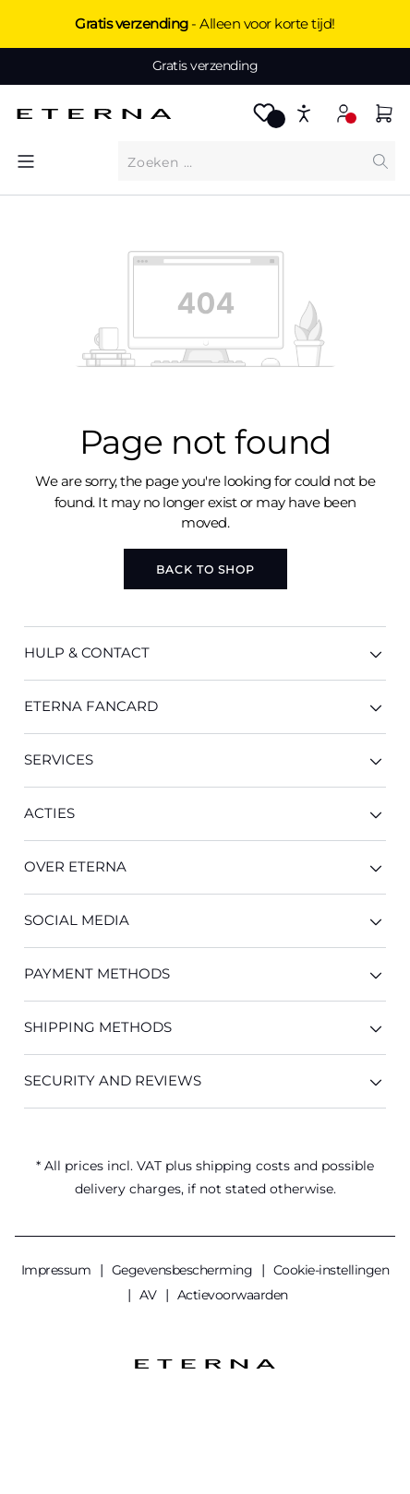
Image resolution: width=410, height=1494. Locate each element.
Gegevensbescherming (184, 1270)
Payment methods (205, 974)
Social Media (205, 920)
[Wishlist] (264, 118)
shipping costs (243, 1165)
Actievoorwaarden (232, 1294)
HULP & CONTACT (205, 653)
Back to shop (205, 569)
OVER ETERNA (205, 867)
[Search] (380, 161)
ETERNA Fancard (205, 706)
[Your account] (343, 113)
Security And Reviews (205, 1081)
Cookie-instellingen (331, 1270)
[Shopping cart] (384, 116)
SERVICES (205, 760)
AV (149, 1294)
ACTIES (205, 813)
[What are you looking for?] (242, 161)
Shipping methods (205, 1027)
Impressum (57, 1270)
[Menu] (26, 161)
